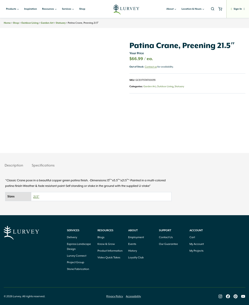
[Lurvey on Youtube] (243, 296)
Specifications (43, 165)
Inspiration (30, 9)
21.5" (36, 196)
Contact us (151, 66)
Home (7, 23)
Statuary (61, 23)
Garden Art (47, 23)
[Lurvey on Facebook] (228, 296)
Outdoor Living (29, 23)
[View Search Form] (213, 9)
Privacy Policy (114, 296)
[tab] (14, 166)
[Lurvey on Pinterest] (235, 296)
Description (14, 165)
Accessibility (133, 296)
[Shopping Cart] (221, 9)
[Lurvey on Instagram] (220, 296)
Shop (82, 9)
